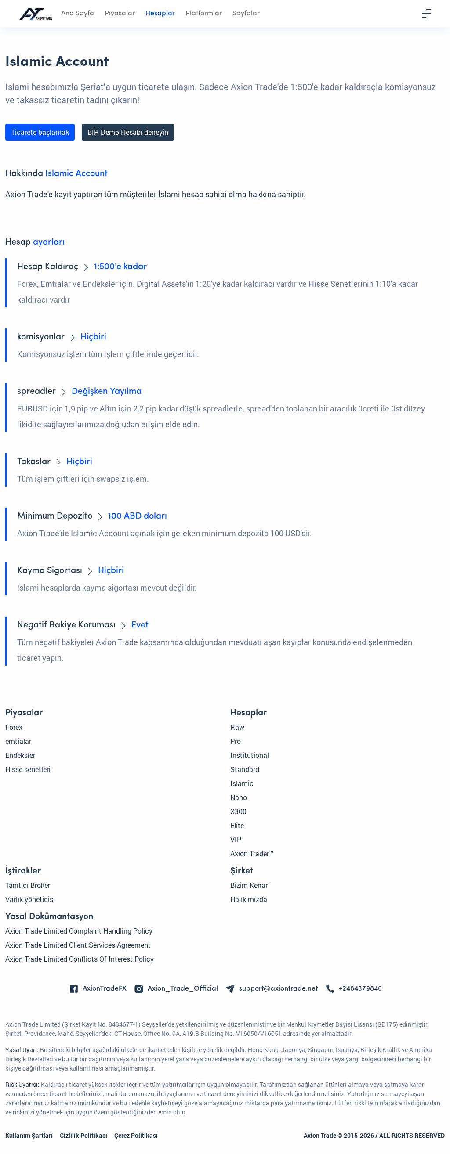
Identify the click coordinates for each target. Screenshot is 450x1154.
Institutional (249, 755)
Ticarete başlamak (40, 132)
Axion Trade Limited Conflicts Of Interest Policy (79, 958)
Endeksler (20, 755)
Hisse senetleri (28, 769)
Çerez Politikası (136, 1135)
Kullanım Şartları (29, 1135)
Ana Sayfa (77, 13)
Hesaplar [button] (160, 13)
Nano (238, 797)
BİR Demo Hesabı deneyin (127, 132)
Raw (237, 727)
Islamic (242, 783)
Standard (244, 769)
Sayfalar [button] (246, 13)
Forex (13, 727)
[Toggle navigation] (426, 13)
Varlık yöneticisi (30, 899)
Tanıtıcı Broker (27, 885)
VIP (235, 839)
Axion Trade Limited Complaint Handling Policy (78, 930)
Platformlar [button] (203, 13)
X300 (238, 811)
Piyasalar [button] (120, 13)
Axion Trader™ (251, 853)
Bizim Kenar (249, 885)
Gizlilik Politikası (83, 1135)
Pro (235, 741)
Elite (237, 825)
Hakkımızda (248, 899)
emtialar (18, 741)
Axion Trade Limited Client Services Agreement (78, 944)
